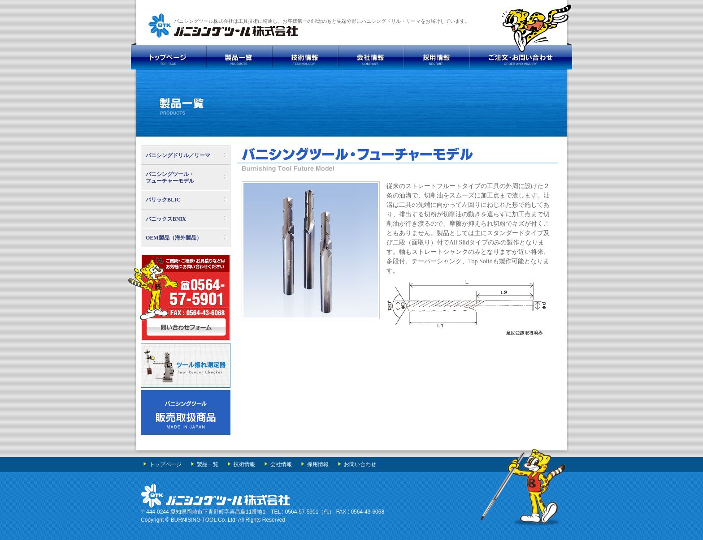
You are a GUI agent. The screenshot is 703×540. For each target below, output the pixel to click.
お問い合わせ (360, 464)
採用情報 (318, 464)
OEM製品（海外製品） (174, 238)
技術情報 (244, 464)
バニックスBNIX (166, 219)
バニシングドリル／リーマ (178, 155)
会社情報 (281, 464)
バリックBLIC (163, 200)
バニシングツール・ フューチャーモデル (170, 177)
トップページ (165, 464)
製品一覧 (207, 464)
